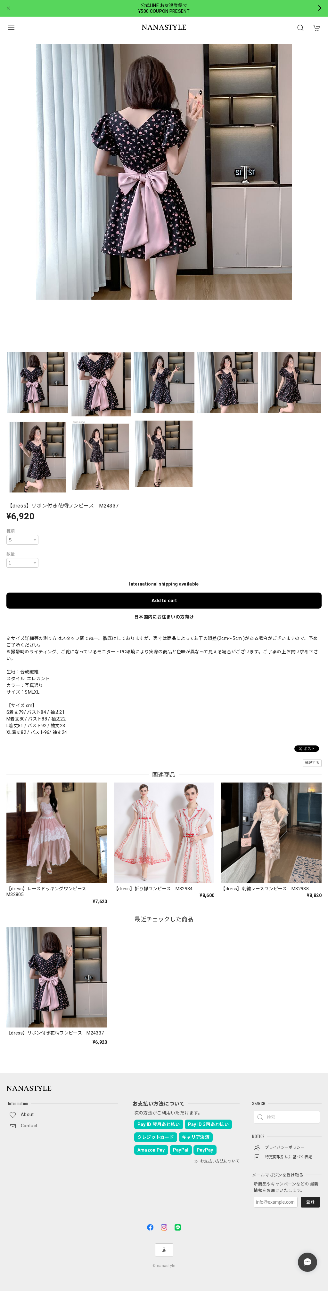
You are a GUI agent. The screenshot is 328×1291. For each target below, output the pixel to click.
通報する (312, 763)
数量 (10, 554)
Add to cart (164, 600)
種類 (10, 531)
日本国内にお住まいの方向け (164, 616)
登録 (310, 1202)
